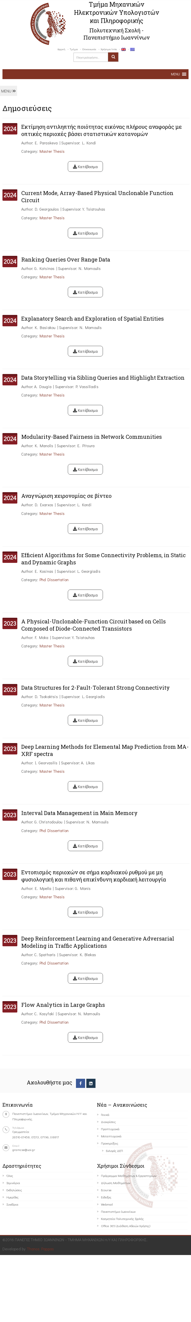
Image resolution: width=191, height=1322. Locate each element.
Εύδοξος (106, 1197)
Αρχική (61, 49)
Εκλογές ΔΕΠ (114, 1150)
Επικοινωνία (89, 49)
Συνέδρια (12, 1204)
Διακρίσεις (108, 1122)
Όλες (9, 1175)
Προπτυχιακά (110, 1129)
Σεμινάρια (13, 1183)
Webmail (107, 1204)
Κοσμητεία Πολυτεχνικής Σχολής (122, 1218)
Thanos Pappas (40, 1248)
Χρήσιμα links (109, 49)
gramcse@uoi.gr (23, 1149)
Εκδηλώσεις (14, 1190)
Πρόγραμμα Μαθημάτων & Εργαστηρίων (128, 1175)
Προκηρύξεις (109, 1143)
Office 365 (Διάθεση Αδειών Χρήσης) (125, 1226)
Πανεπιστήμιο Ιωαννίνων (118, 1211)
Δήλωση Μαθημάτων (115, 1183)
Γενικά (105, 1114)
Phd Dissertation (54, 579)
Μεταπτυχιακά (111, 1136)
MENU (8, 90)
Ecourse (106, 1190)
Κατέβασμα (85, 166)
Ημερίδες (12, 1197)
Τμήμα (74, 49)
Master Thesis (52, 151)
